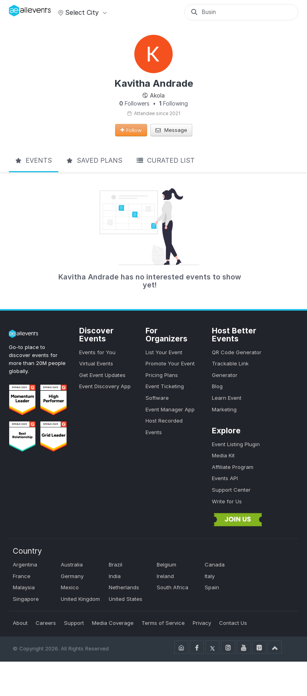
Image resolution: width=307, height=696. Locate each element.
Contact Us (233, 623)
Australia (72, 564)
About (20, 623)
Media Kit (223, 455)
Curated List (166, 160)
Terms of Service (163, 623)
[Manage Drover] (19, 9)
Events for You (97, 352)
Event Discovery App (105, 386)
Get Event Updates (102, 375)
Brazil (115, 564)
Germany (72, 576)
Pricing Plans (162, 375)
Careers (46, 623)
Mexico (70, 587)
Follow (131, 130)
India (115, 576)
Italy (210, 576)
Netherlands (124, 587)
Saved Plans (94, 160)
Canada (215, 564)
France (21, 576)
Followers (134, 103)
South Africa (172, 587)
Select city (81, 12)
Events (33, 160)
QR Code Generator (236, 352)
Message (171, 130)
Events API (225, 478)
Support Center (231, 490)
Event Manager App (170, 409)
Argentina (25, 564)
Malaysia (24, 587)
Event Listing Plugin (236, 444)
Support (74, 623)
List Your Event (164, 352)
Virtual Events (96, 363)
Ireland (165, 576)
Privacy (202, 623)
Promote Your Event (170, 363)
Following (173, 103)
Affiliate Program (232, 467)
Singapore (26, 599)
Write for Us (227, 501)
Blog (217, 386)
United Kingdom (80, 599)
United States (125, 599)
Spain (212, 587)
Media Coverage (113, 623)
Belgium (166, 564)
